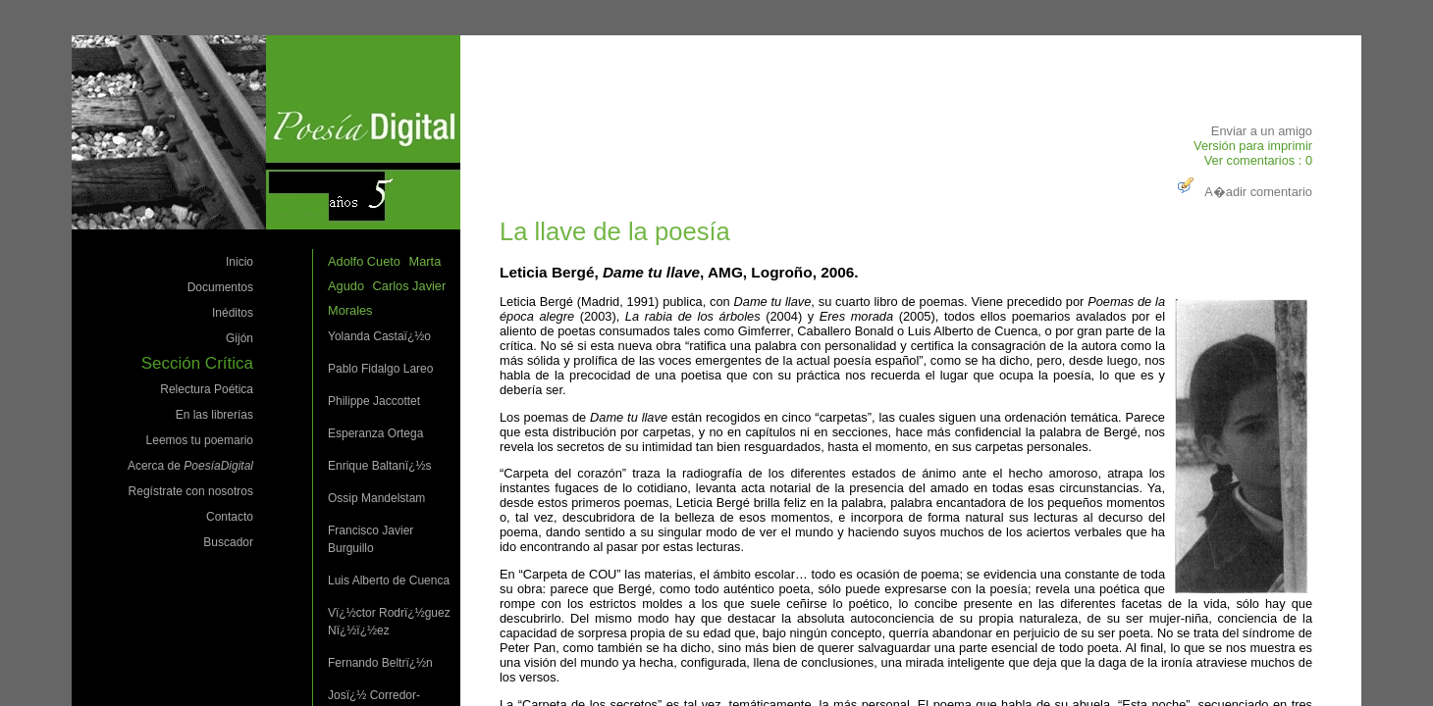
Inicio (239, 262)
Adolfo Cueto (364, 261)
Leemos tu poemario (199, 440)
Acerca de (190, 466)
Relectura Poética (206, 389)
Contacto (229, 517)
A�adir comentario (1242, 191)
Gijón (239, 338)
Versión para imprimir (1253, 145)
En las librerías (214, 415)
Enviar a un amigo (1261, 131)
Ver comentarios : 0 (1258, 160)
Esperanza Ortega (375, 433)
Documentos (220, 287)
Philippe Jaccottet (374, 401)
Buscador (228, 542)
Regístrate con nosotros (191, 491)
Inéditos (232, 313)
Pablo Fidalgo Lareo (380, 369)
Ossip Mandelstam (376, 498)
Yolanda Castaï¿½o (379, 336)
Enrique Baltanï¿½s (379, 466)
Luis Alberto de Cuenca (389, 580)
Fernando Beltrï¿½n (380, 663)
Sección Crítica (197, 363)
